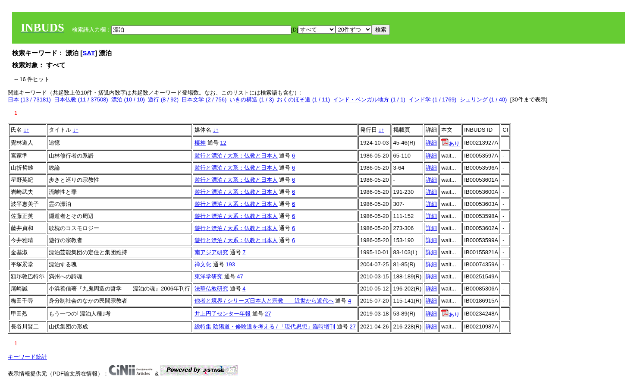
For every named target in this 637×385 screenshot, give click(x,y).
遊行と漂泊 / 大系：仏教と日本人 (236, 155)
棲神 (200, 142)
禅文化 (203, 264)
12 (223, 142)
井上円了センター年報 (223, 313)
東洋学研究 (209, 276)
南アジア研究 (211, 252)
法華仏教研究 (211, 288)
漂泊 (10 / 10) (128, 99)
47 (240, 276)
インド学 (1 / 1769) (432, 99)
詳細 (431, 142)
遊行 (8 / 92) (163, 99)
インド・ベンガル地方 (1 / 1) (369, 99)
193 (230, 264)
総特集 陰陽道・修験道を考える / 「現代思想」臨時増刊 (265, 326)
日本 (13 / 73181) (29, 99)
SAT (88, 53)
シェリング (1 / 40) (483, 99)
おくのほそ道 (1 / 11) (303, 99)
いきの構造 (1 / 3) (251, 99)
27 (268, 313)
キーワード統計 (27, 356)
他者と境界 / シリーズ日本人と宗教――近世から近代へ (264, 300)
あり (450, 143)
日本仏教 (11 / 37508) (81, 99)
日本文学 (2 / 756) (204, 99)
